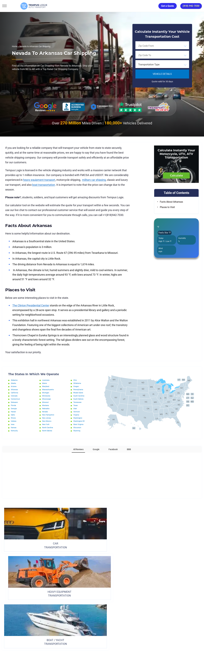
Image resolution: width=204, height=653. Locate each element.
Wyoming (77, 431)
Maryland (46, 386)
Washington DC (79, 421)
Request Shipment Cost (148, 605)
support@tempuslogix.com (32, 636)
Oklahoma (77, 383)
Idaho (13, 415)
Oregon (76, 386)
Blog (127, 605)
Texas (75, 405)
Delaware (14, 402)
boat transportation (43, 184)
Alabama (14, 380)
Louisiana (46, 380)
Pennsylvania (78, 389)
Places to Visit (167, 207)
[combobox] (162, 45)
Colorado (14, 396)
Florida (14, 405)
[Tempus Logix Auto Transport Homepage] (22, 5)
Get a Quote (167, 5)
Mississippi (46, 399)
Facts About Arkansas (171, 201)
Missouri (45, 402)
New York (46, 424)
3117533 (15, 639)
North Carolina (48, 427)
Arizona (14, 386)
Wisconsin (77, 427)
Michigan (46, 393)
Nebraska (46, 408)
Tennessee (77, 402)
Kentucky (14, 431)
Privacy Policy (63, 605)
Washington (78, 418)
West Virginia (78, 424)
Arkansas (14, 389)
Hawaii (14, 412)
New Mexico (47, 421)
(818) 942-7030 (191, 5)
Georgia (14, 408)
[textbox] (162, 65)
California (15, 393)
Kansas (14, 427)
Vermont (76, 412)
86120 (33, 639)
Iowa (13, 424)
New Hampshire (48, 415)
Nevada (45, 412)
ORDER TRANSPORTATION (102, 579)
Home (14, 46)
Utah (75, 408)
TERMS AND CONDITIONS (88, 605)
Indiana (14, 421)
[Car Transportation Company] (4, 619)
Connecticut (16, 399)
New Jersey (46, 418)
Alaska (13, 383)
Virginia (76, 415)
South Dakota (78, 399)
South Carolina (79, 396)
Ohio (75, 380)
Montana (46, 405)
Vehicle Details (162, 74)
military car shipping (94, 179)
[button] (2, 455)
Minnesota (46, 396)
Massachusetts (48, 389)
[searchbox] (152, 45)
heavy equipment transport (39, 179)
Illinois (13, 418)
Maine (44, 383)
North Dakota (47, 431)
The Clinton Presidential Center (30, 305)
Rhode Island (78, 393)
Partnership (112, 605)
